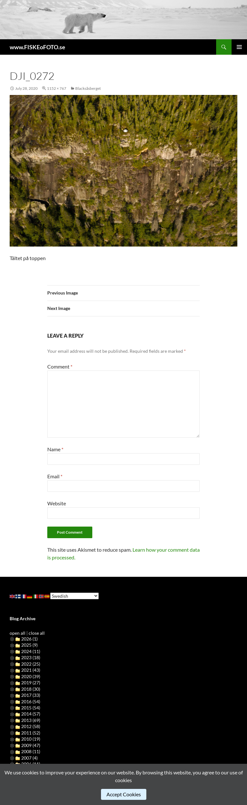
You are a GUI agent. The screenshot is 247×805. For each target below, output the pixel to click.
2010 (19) (30, 739)
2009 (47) (30, 745)
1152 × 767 (56, 88)
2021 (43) (30, 670)
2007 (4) (29, 758)
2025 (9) (29, 645)
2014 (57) (30, 713)
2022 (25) (30, 664)
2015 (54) (30, 707)
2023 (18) (30, 657)
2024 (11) (30, 651)
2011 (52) (30, 732)
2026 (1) (29, 638)
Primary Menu (239, 47)
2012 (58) (30, 726)
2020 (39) (30, 676)
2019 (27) (30, 682)
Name (55, 449)
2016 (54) (30, 701)
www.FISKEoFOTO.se (37, 47)
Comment (59, 366)
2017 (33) (30, 695)
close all (37, 633)
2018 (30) (30, 689)
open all (17, 633)
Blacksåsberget (88, 88)
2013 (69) (30, 720)
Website (56, 503)
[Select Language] (74, 596)
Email (54, 476)
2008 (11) (30, 751)
